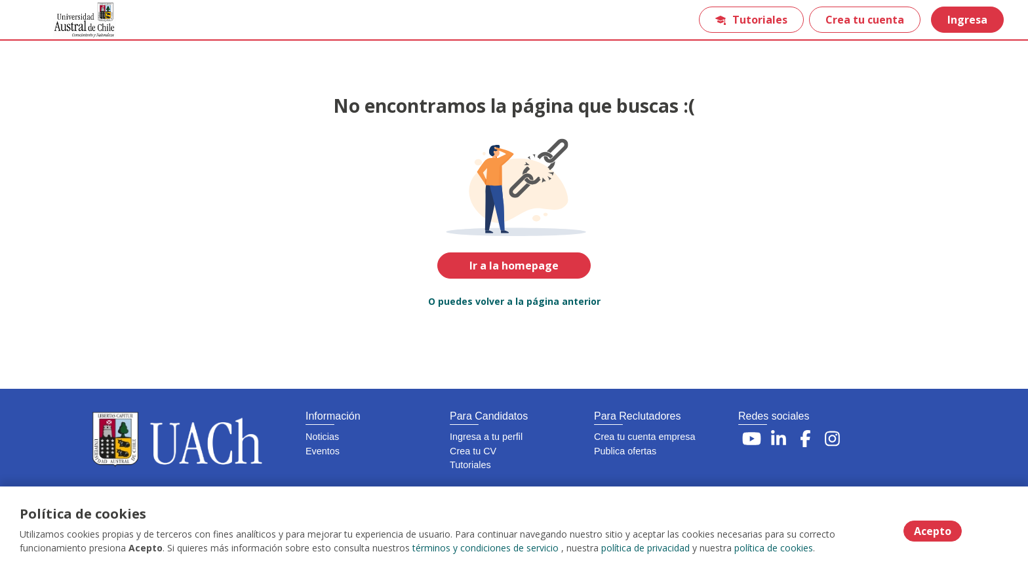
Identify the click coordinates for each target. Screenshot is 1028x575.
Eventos (323, 451)
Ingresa (967, 19)
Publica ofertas (625, 451)
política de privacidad (645, 548)
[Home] (76, 20)
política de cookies (773, 548)
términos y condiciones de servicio (485, 548)
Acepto (932, 531)
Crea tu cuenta (864, 19)
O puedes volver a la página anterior (514, 301)
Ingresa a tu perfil (486, 436)
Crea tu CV (473, 451)
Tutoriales (751, 19)
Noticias (322, 436)
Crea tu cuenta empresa (644, 436)
